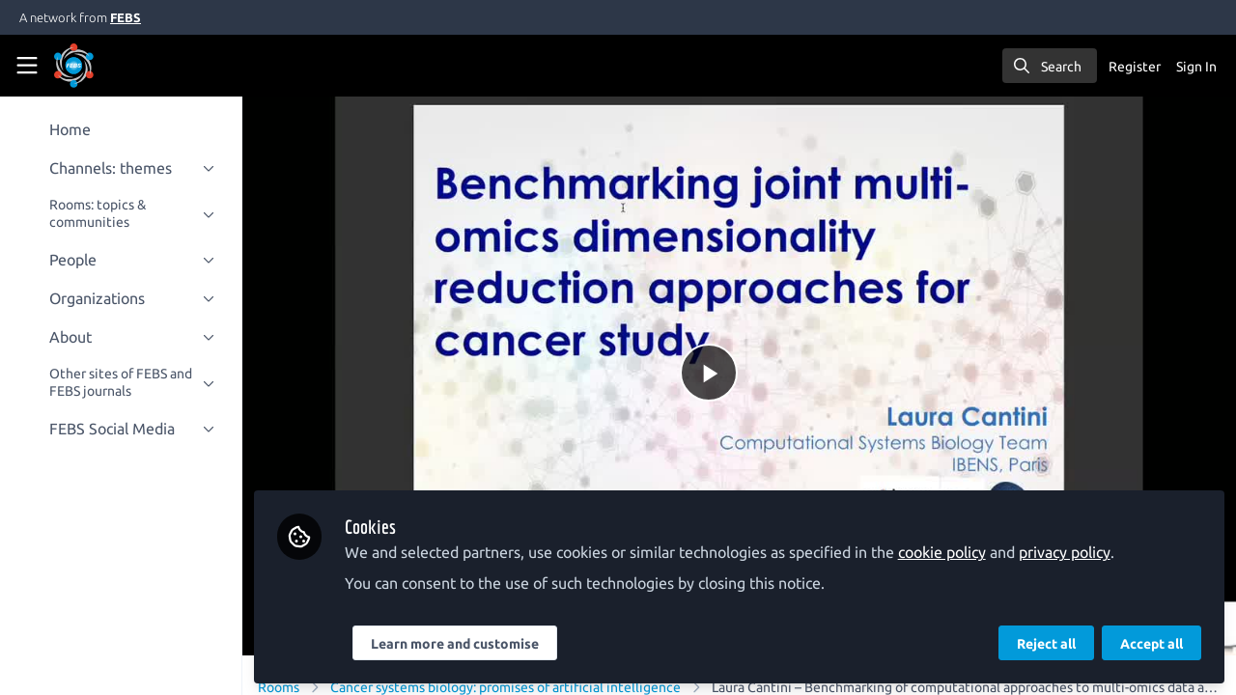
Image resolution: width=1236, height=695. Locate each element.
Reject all (1046, 644)
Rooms (283, 684)
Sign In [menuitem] (1196, 66)
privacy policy (1069, 552)
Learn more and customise (460, 644)
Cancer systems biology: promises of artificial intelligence (510, 684)
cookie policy (947, 552)
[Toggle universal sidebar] (27, 66)
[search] (1049, 65)
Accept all (1151, 644)
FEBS (125, 17)
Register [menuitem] (1135, 66)
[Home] (100, 66)
